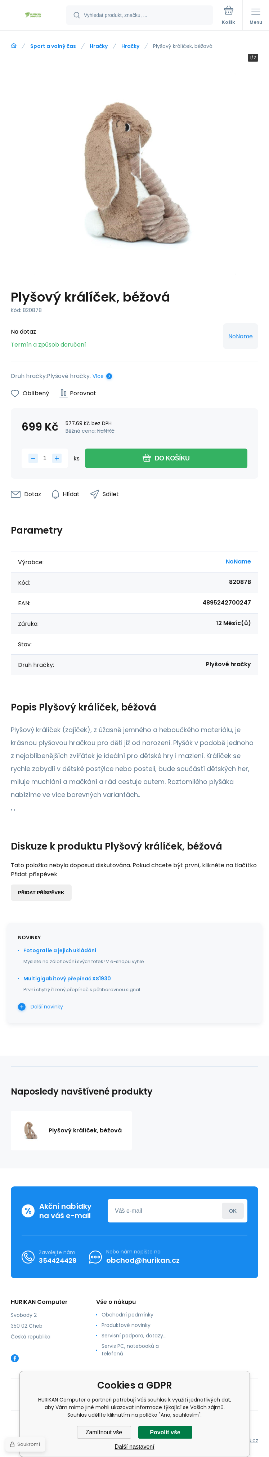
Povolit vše (165, 1432)
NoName (240, 336)
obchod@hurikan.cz (143, 1260)
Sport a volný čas (53, 46)
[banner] (33, 15)
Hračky (99, 46)
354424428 (58, 1260)
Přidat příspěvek (41, 892)
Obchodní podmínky (127, 1314)
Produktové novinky (126, 1325)
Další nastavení (134, 1447)
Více (98, 376)
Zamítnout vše (104, 1432)
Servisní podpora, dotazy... (134, 1335)
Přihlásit (233, 1211)
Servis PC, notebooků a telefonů (130, 1349)
